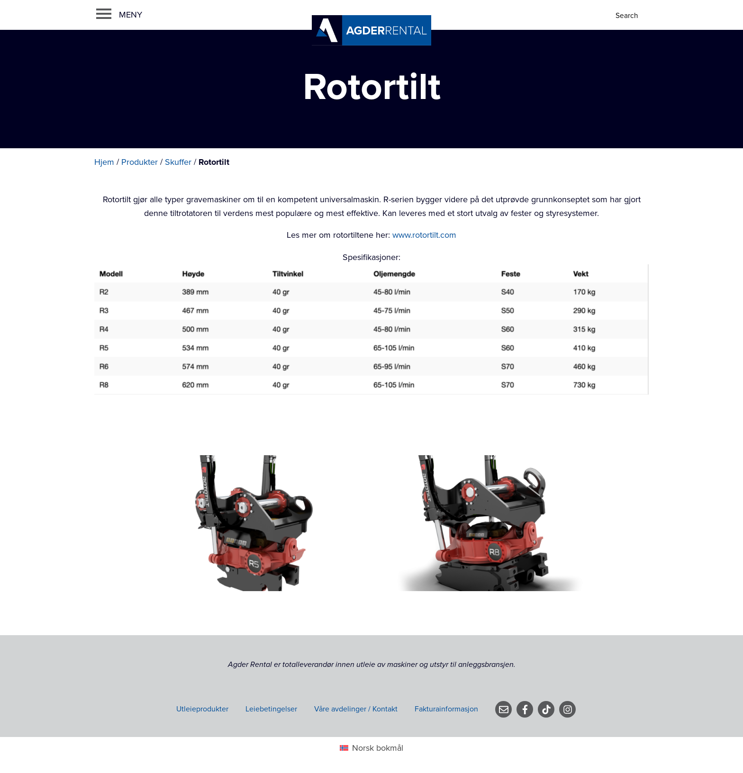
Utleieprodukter (202, 709)
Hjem (104, 162)
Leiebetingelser (271, 709)
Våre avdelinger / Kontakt (356, 709)
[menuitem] (371, 748)
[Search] (627, 16)
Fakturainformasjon (446, 709)
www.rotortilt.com (424, 235)
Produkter (139, 162)
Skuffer (178, 162)
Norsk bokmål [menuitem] (377, 748)
